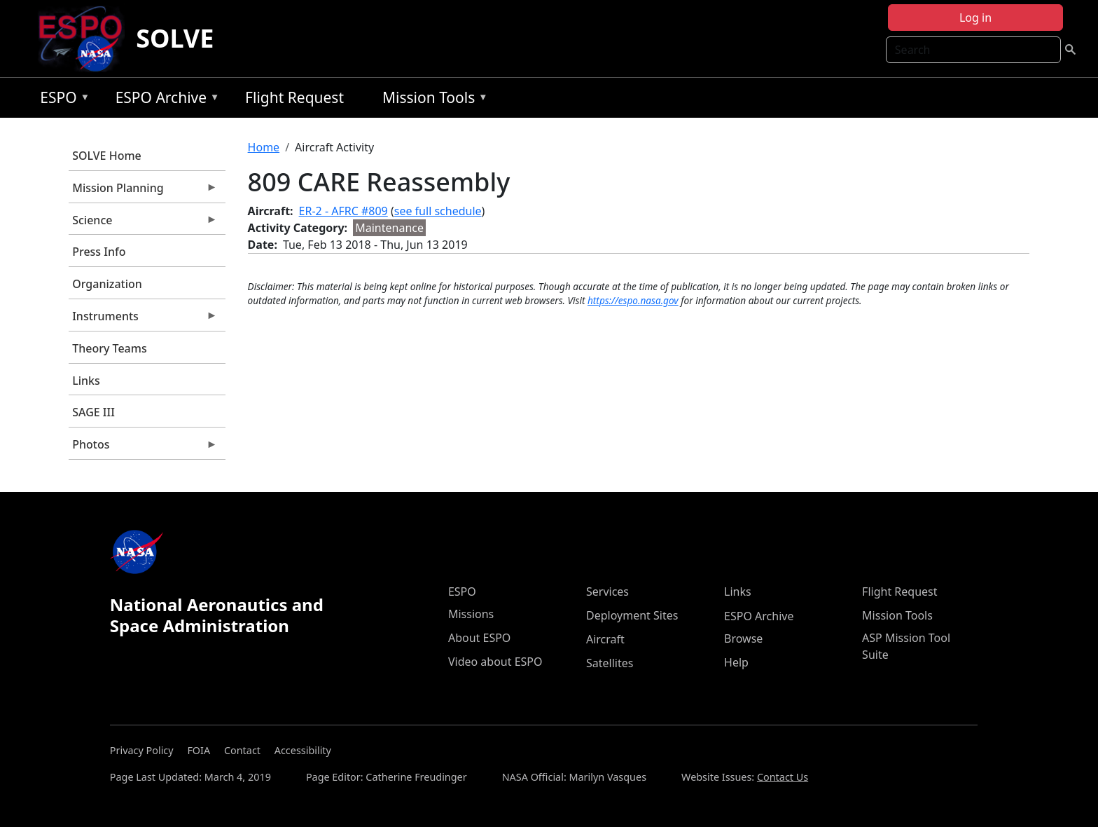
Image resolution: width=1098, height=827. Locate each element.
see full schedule (438, 211)
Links (86, 380)
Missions (471, 614)
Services (607, 591)
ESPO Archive (164, 100)
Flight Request (294, 97)
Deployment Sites (632, 615)
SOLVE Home (106, 155)
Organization (107, 284)
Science (143, 223)
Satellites (609, 663)
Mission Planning (143, 191)
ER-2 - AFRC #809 (343, 211)
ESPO (61, 100)
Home (264, 147)
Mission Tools (431, 100)
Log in (975, 17)
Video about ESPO (495, 661)
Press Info (98, 251)
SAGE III (93, 412)
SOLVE (175, 38)
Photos (143, 448)
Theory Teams (109, 348)
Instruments (143, 319)
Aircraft (605, 639)
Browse (743, 638)
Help (736, 662)
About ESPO (479, 637)
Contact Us (782, 777)
